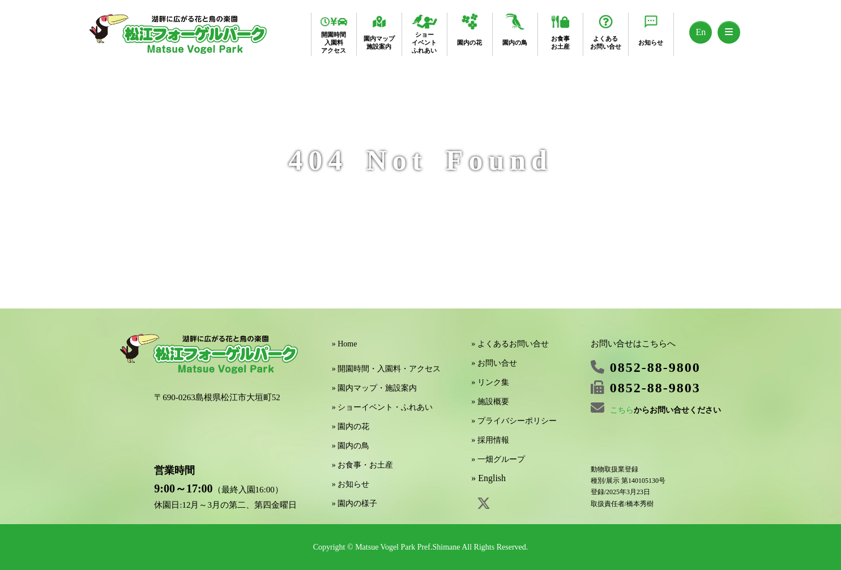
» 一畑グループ (498, 459)
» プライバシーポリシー (514, 421)
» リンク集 (490, 382)
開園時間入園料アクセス (333, 42)
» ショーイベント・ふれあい (382, 407)
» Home (344, 344)
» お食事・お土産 (363, 465)
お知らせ (650, 42)
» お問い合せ (494, 363)
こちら (622, 410)
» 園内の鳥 (351, 446)
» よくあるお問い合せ (510, 344)
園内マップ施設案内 (379, 42)
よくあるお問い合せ (605, 42)
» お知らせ (351, 484)
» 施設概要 (490, 401)
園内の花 (469, 42)
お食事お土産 (560, 42)
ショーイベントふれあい (424, 42)
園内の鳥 (514, 42)
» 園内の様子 (355, 503)
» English (488, 478)
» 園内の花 (351, 426)
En (701, 32)
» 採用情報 (490, 440)
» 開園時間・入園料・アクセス (386, 369)
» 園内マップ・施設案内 (374, 388)
